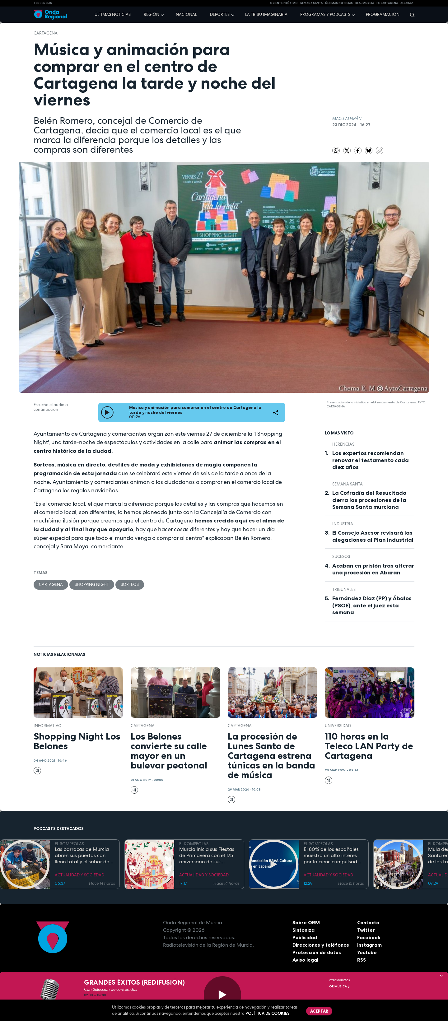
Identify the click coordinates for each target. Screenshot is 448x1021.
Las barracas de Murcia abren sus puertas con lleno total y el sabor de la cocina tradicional (82, 855)
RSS (361, 960)
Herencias (343, 444)
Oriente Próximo (284, 3)
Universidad (338, 725)
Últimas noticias (113, 14)
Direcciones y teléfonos (320, 945)
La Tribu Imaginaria (266, 14)
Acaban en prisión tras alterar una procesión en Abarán (373, 569)
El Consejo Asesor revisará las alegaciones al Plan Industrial (372, 536)
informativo (48, 725)
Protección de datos (316, 952)
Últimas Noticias (339, 3)
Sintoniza (303, 930)
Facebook (368, 937)
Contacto (368, 922)
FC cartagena (387, 3)
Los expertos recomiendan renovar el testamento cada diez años (370, 460)
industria (342, 524)
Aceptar (319, 1011)
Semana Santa (347, 484)
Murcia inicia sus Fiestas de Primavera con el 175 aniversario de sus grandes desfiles (206, 855)
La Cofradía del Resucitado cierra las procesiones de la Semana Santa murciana (369, 500)
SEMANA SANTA (311, 3)
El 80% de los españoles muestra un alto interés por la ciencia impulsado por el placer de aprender (333, 855)
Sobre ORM (306, 922)
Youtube (367, 952)
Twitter (366, 930)
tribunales (344, 589)
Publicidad (304, 937)
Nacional (186, 14)
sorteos (130, 584)
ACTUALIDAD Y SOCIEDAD (79, 875)
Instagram (369, 945)
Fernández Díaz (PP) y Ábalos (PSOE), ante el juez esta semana (372, 605)
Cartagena (46, 33)
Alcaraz (406, 3)
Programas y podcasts (325, 14)
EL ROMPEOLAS (69, 844)
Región (151, 14)
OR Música (339, 986)
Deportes (220, 14)
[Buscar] (410, 14)
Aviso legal (305, 960)
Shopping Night (92, 584)
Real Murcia (364, 3)
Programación (382, 14)
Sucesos (341, 556)
